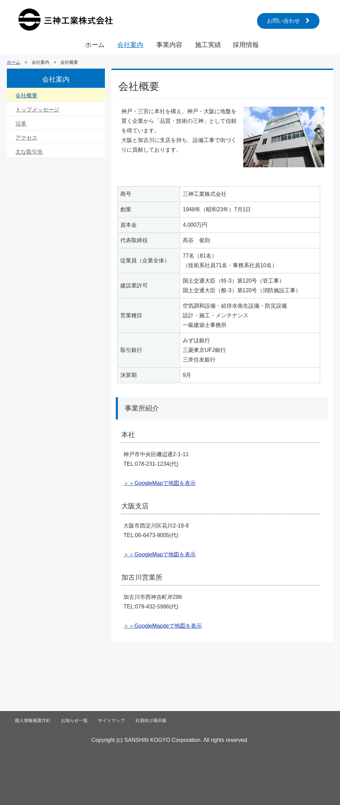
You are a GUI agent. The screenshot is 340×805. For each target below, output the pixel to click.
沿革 (20, 124)
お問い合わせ (288, 21)
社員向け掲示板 (151, 720)
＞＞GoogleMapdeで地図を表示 (162, 626)
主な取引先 (29, 152)
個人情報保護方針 (32, 720)
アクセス (26, 138)
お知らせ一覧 (74, 720)
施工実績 (208, 44)
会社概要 (26, 95)
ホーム (95, 44)
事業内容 (169, 44)
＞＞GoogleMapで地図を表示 (159, 483)
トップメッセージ (37, 110)
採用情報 (246, 44)
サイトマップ (111, 720)
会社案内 (130, 44)
